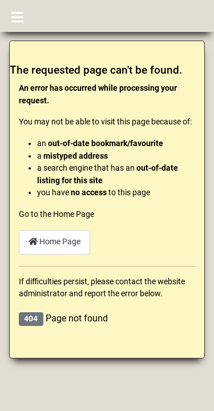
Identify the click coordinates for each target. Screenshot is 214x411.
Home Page (54, 242)
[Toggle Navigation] (17, 16)
